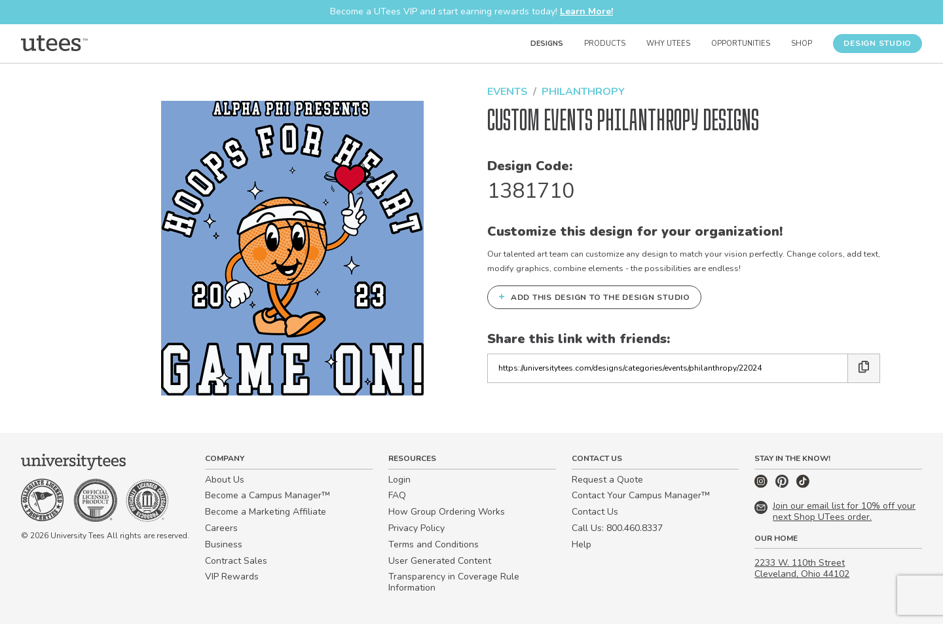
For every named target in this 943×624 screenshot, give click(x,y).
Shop (801, 43)
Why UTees (668, 43)
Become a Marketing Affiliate (265, 511)
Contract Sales (236, 561)
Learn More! (586, 11)
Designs (546, 43)
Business (223, 544)
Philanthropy (583, 91)
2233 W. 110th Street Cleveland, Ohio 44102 (801, 568)
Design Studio (877, 43)
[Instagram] (762, 485)
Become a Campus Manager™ (267, 495)
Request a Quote (607, 479)
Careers (221, 528)
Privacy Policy (416, 528)
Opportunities (740, 43)
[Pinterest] (783, 485)
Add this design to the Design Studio (594, 296)
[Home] (54, 43)
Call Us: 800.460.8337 (617, 528)
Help (581, 544)
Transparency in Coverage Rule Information (453, 582)
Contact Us (595, 511)
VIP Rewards (232, 576)
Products (604, 43)
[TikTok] (802, 485)
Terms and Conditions (433, 544)
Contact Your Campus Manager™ (641, 495)
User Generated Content (439, 561)
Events (507, 91)
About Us (224, 479)
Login (399, 479)
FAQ (397, 495)
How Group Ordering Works (446, 511)
